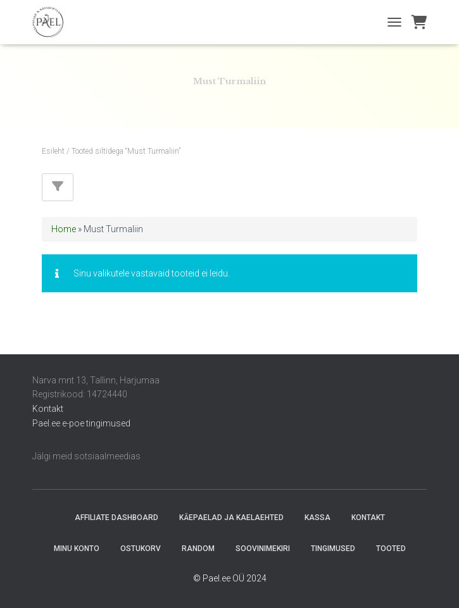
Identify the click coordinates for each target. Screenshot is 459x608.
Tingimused (333, 548)
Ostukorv (140, 548)
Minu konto (76, 548)
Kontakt (47, 409)
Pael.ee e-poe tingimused (81, 423)
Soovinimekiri (263, 548)
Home (63, 229)
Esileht (53, 151)
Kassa (317, 517)
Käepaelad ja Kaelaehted (231, 517)
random (198, 548)
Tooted (391, 548)
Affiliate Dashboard (116, 517)
